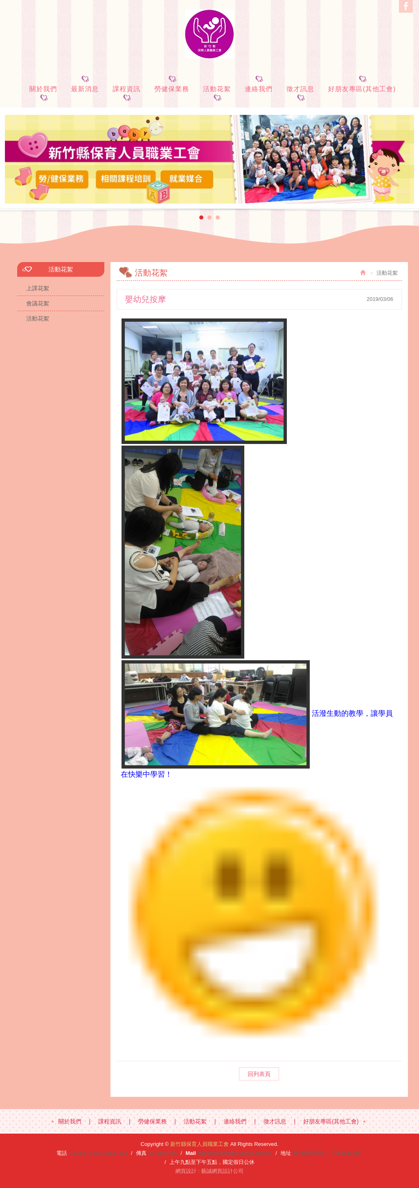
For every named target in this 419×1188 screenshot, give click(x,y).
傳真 (141, 1153)
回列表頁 (259, 1074)
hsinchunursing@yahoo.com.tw (235, 1153)
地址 (285, 1153)
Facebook (406, 6)
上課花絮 (37, 288)
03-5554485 (163, 1153)
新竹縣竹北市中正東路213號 (326, 1153)
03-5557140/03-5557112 (98, 1153)
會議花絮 (37, 303)
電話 (61, 1153)
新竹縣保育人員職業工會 (209, 33)
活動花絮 (37, 318)
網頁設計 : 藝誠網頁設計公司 (210, 1171)
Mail (190, 1153)
